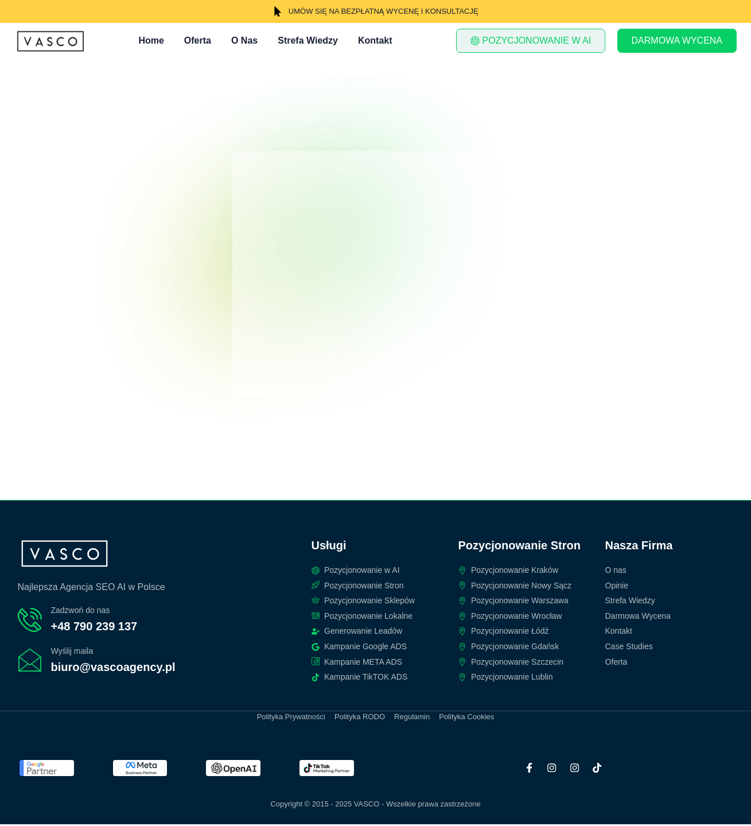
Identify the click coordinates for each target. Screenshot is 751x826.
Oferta (197, 40)
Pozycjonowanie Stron (519, 546)
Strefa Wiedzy (308, 40)
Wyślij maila (72, 651)
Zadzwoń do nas (80, 611)
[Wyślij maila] (30, 661)
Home (151, 40)
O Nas (244, 40)
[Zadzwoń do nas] (30, 620)
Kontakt (375, 40)
